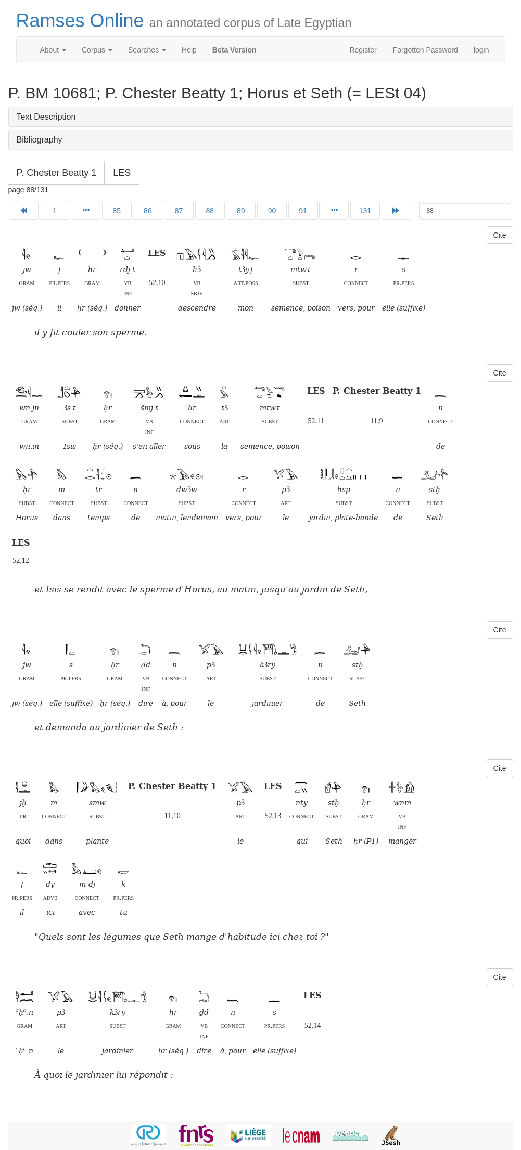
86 (148, 210)
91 (303, 210)
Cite (499, 235)
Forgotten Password (425, 50)
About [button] (53, 50)
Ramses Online (184, 20)
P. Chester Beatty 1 (57, 172)
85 (116, 210)
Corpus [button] (97, 50)
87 (179, 210)
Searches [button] (147, 50)
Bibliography (39, 139)
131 (365, 210)
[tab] (261, 117)
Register (362, 50)
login (481, 50)
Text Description (46, 116)
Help (189, 50)
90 (272, 210)
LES (122, 172)
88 (210, 210)
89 (241, 210)
